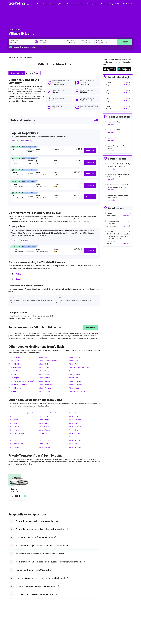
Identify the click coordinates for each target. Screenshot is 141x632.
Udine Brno (12, 423)
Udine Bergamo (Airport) (17, 433)
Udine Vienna (74, 413)
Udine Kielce (43, 433)
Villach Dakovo (44, 391)
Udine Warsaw (14, 440)
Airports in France (108, 618)
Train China (75, 620)
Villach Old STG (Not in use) (18, 384)
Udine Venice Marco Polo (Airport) (20, 413)
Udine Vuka (12, 437)
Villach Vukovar (45, 374)
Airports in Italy (107, 626)
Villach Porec (74, 378)
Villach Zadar (44, 367)
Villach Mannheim (75, 384)
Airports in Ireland (108, 620)
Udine (82, 84)
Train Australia (76, 624)
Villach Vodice (74, 371)
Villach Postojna (45, 388)
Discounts (104, 4)
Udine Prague (74, 433)
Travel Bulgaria (14, 620)
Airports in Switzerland (110, 624)
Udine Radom (74, 437)
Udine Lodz (43, 437)
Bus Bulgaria (44, 618)
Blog (111, 4)
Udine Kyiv (73, 423)
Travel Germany (14, 624)
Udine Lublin (74, 444)
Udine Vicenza (13, 447)
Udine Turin (43, 423)
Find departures (93, 4)
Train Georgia (76, 622)
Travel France (13, 628)
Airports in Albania (108, 630)
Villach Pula (12, 374)
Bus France (44, 626)
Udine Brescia (44, 416)
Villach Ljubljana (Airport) (48, 360)
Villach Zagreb (13, 360)
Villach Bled (43, 357)
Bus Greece (44, 624)
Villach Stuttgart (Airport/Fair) (80, 367)
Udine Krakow (13, 426)
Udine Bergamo (75, 440)
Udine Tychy (43, 444)
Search (125, 41)
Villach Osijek (13, 378)
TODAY (15, 141)
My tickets (128, 4)
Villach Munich (13, 364)
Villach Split (43, 364)
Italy (87, 84)
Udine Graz (12, 416)
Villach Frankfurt (14, 367)
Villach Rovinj (44, 371)
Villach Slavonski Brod (77, 391)
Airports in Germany (109, 628)
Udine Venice (44, 426)
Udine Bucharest (75, 426)
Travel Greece (14, 622)
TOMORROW (26, 141)
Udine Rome (13, 420)
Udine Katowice (75, 430)
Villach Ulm (12, 391)
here (16, 303)
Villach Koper (74, 388)
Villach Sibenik (74, 374)
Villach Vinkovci (75, 381)
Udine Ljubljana (44, 420)
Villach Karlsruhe (45, 381)
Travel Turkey (13, 626)
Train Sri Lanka (76, 618)
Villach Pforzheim (45, 384)
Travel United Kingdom (16, 615)
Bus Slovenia (45, 622)
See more (111, 124)
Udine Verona (13, 430)
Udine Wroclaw (44, 430)
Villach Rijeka (74, 364)
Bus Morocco (45, 615)
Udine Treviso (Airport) (47, 413)
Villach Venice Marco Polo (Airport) (21, 381)
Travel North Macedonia (17, 618)
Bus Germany (45, 620)
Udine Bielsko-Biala (15, 444)
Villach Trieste (74, 360)
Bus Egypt (44, 628)
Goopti (18, 279)
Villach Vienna (44, 378)
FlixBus (18, 274)
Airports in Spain (108, 615)
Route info (127, 85)
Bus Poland (44, 630)
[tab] (54, 150)
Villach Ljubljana (14, 357)
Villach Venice (74, 357)
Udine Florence (75, 420)
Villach (55, 84)
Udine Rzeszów (44, 447)
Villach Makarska (14, 388)
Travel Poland (13, 630)
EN (117, 4)
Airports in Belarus (108, 622)
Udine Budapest (45, 440)
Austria (61, 84)
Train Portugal (76, 615)
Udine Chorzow (75, 447)
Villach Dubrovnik (14, 371)
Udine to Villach (32, 73)
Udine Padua (74, 416)
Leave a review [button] (90, 328)
